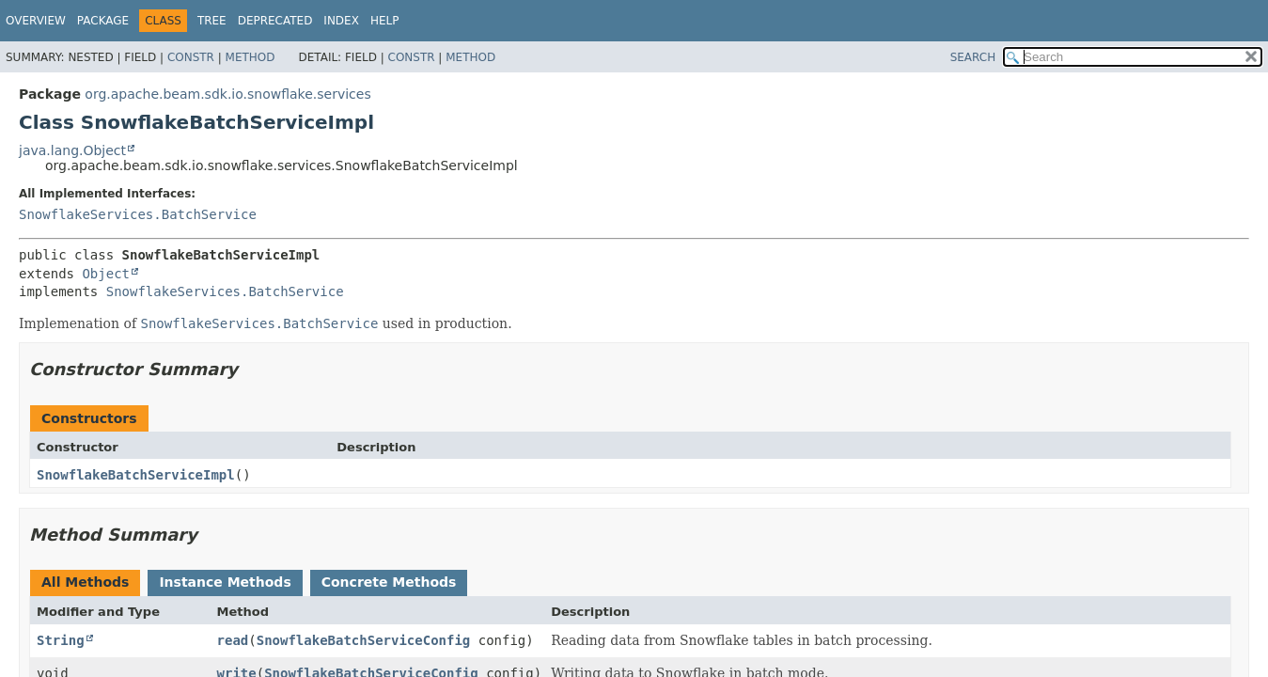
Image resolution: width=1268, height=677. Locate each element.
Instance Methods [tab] (224, 582)
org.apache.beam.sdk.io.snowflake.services (227, 94)
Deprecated (275, 20)
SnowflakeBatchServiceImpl (136, 474)
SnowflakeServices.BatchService (138, 214)
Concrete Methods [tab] (389, 582)
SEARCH (973, 57)
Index (341, 20)
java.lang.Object (72, 150)
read (233, 640)
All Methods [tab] (85, 582)
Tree (212, 20)
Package (103, 20)
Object (106, 273)
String (61, 640)
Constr (190, 57)
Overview (36, 20)
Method (250, 57)
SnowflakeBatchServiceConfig (364, 640)
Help (384, 20)
